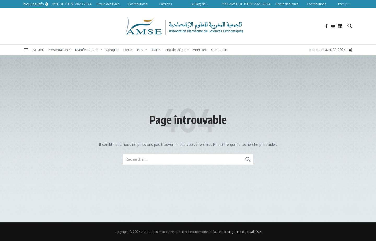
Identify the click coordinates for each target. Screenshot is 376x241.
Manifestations (88, 50)
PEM (142, 50)
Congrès (112, 50)
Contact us (219, 50)
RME (156, 50)
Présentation (59, 50)
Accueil (38, 50)
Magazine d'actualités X (244, 232)
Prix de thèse (177, 50)
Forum (128, 50)
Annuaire (200, 50)
